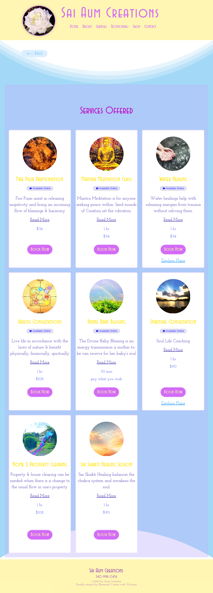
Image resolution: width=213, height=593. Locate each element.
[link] (40, 179)
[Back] (34, 53)
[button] (40, 249)
